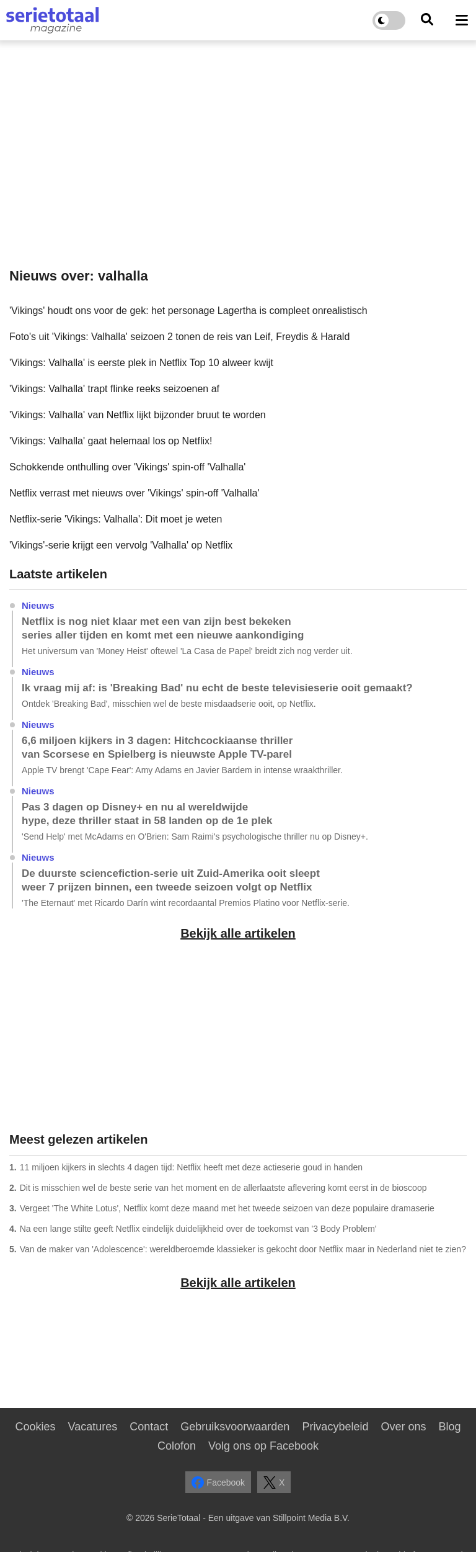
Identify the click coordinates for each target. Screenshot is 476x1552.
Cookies (35, 1426)
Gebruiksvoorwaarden (234, 1426)
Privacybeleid (335, 1426)
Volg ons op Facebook (263, 1446)
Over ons (403, 1426)
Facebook (218, 1482)
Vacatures (93, 1426)
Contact (149, 1426)
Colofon (176, 1446)
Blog (449, 1426)
